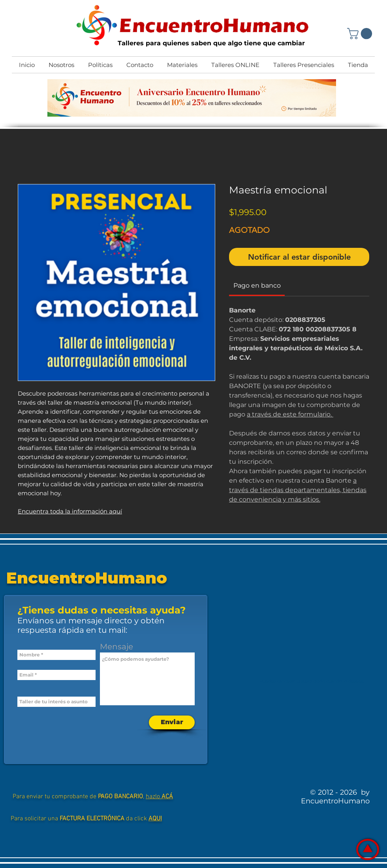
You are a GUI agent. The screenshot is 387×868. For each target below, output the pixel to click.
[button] (361, 33)
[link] (257, 285)
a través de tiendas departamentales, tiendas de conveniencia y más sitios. (297, 490)
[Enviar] (172, 722)
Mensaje (116, 647)
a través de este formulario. (290, 414)
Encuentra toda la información (63, 511)
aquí (115, 511)
